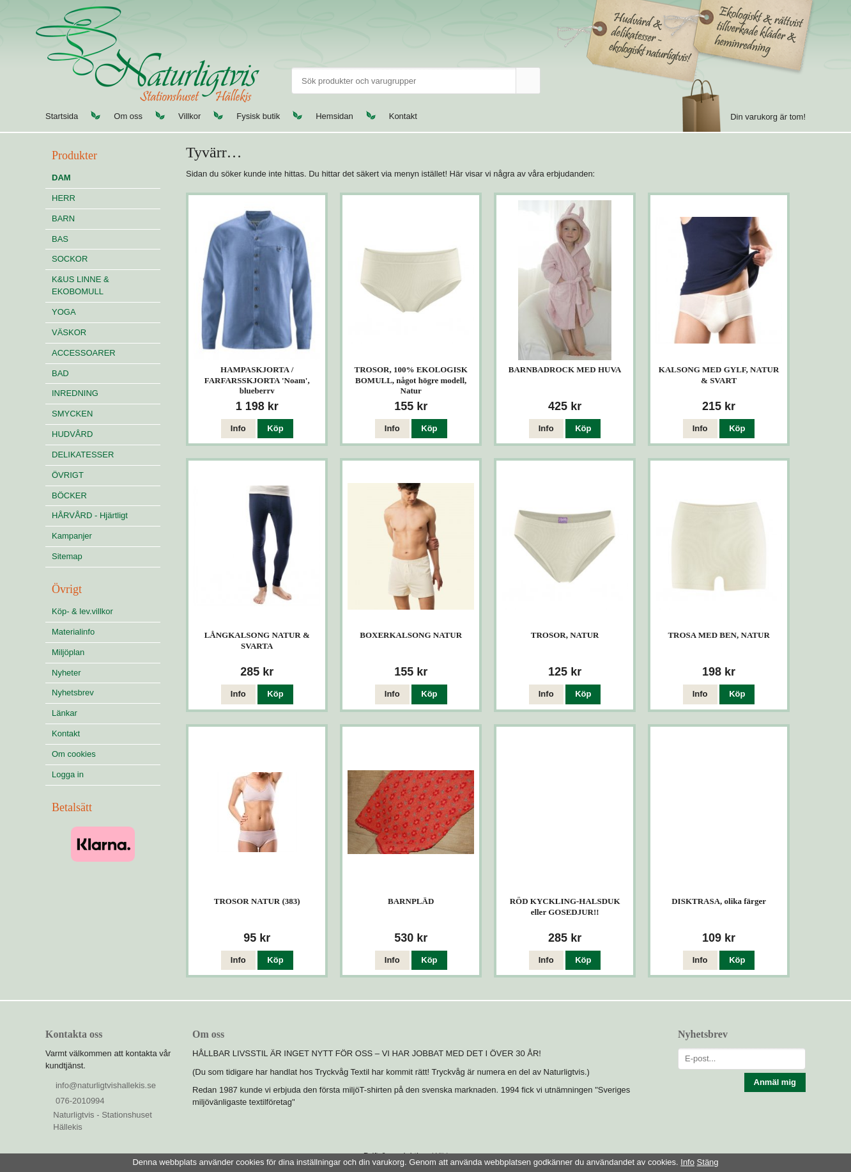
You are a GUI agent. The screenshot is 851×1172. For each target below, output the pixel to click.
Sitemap (67, 556)
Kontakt (403, 116)
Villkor (189, 116)
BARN (63, 218)
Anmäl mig (775, 1082)
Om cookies (74, 754)
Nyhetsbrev (73, 692)
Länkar (64, 713)
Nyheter (66, 672)
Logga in (68, 774)
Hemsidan (334, 116)
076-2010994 (80, 1100)
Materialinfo (73, 632)
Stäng (708, 1162)
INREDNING (106, 393)
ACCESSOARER (84, 353)
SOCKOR (70, 259)
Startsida (61, 116)
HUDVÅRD (106, 434)
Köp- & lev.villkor (82, 611)
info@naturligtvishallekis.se (106, 1085)
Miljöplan (68, 652)
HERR (63, 198)
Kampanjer (72, 536)
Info (238, 428)
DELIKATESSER (106, 454)
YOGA (64, 312)
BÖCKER (69, 495)
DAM (61, 177)
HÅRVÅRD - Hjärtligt (90, 515)
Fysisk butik (258, 116)
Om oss (128, 116)
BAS (60, 239)
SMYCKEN (106, 413)
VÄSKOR (69, 332)
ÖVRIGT (68, 475)
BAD (60, 373)
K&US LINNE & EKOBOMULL (80, 285)
